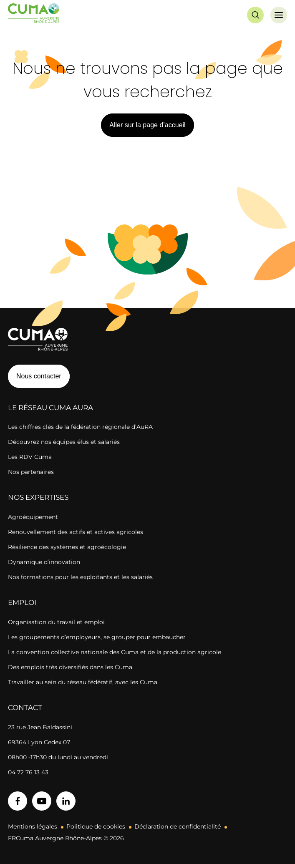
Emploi (22, 602)
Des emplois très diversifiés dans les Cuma (70, 667)
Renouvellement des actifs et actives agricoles (75, 532)
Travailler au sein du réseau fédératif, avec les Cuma (82, 682)
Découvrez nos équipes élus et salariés (64, 442)
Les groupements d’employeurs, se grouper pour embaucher (97, 637)
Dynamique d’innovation (44, 562)
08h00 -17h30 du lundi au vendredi (58, 757)
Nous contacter (38, 376)
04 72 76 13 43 (28, 772)
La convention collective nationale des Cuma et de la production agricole (114, 652)
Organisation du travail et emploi (56, 622)
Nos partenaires (31, 472)
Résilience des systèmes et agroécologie (67, 547)
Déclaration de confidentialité (177, 826)
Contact (25, 707)
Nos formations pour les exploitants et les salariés (80, 577)
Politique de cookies (95, 826)
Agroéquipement (33, 517)
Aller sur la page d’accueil (147, 124)
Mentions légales (32, 826)
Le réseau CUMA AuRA (50, 407)
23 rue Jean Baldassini (40, 727)
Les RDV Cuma (30, 457)
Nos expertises (38, 497)
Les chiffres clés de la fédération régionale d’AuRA (80, 427)
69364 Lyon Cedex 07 (39, 742)
